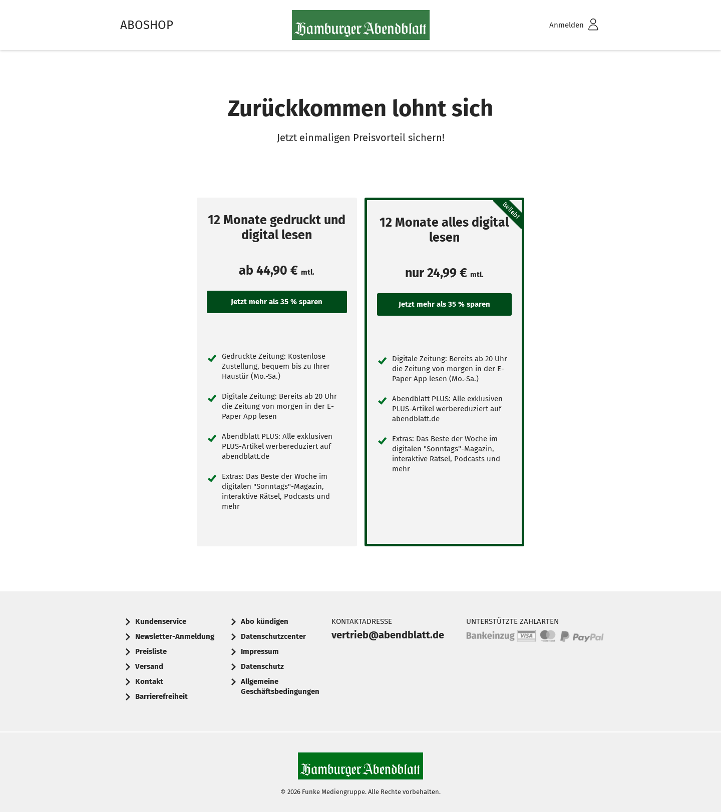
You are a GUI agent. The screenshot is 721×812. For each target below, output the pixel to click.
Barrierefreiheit (161, 696)
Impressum (260, 651)
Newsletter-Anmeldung (174, 636)
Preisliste (151, 651)
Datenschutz (262, 666)
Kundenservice (160, 621)
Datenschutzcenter (273, 636)
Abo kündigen (264, 621)
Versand (149, 666)
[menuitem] (561, 25)
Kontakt (149, 681)
